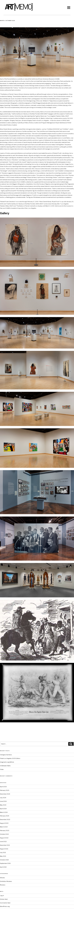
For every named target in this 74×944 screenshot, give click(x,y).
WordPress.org (5, 906)
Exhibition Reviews (6, 881)
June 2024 (3, 801)
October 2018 (4, 860)
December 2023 (5, 819)
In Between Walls (5, 766)
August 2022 (4, 838)
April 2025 (3, 786)
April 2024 (3, 808)
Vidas (2, 769)
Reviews (2, 885)
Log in (2, 895)
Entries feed (4, 899)
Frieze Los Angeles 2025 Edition (10, 758)
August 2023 (4, 823)
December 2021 (5, 845)
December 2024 (5, 794)
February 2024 (4, 816)
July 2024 (3, 797)
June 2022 (3, 841)
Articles (2, 878)
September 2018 (5, 863)
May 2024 (3, 805)
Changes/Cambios (6, 755)
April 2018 (3, 867)
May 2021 (3, 856)
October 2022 (4, 834)
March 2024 (4, 812)
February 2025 (4, 790)
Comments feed (5, 903)
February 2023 (4, 830)
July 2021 (3, 852)
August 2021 (4, 849)
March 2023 (4, 827)
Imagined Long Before (7, 762)
